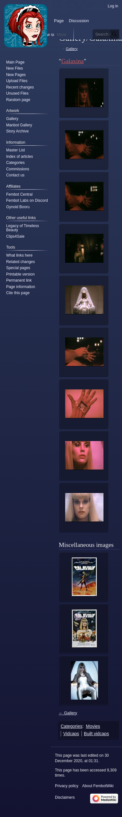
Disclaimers (65, 797)
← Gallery (68, 713)
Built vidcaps (96, 733)
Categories (71, 726)
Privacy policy (66, 786)
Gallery (72, 49)
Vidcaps (71, 733)
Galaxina (72, 61)
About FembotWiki (97, 786)
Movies (93, 726)
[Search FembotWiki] (106, 34)
